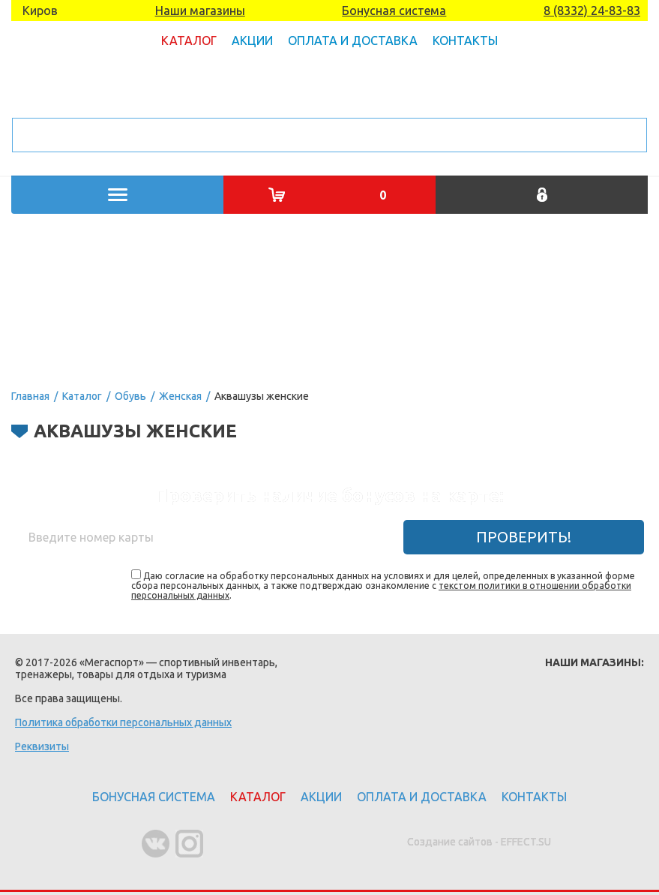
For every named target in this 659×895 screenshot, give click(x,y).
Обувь (130, 396)
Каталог (189, 40)
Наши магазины (200, 10)
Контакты (465, 40)
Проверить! (523, 536)
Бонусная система (394, 10)
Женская (180, 396)
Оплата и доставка (353, 40)
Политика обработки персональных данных (123, 722)
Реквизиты (42, 746)
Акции (252, 40)
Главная (30, 396)
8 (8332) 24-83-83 (592, 10)
